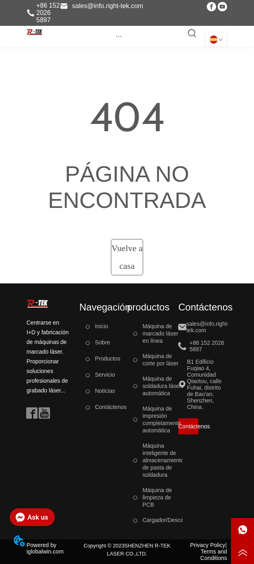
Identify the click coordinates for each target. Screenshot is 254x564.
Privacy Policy (207, 545)
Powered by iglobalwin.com (45, 548)
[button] (119, 36)
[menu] (118, 36)
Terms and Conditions (213, 554)
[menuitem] (118, 36)
